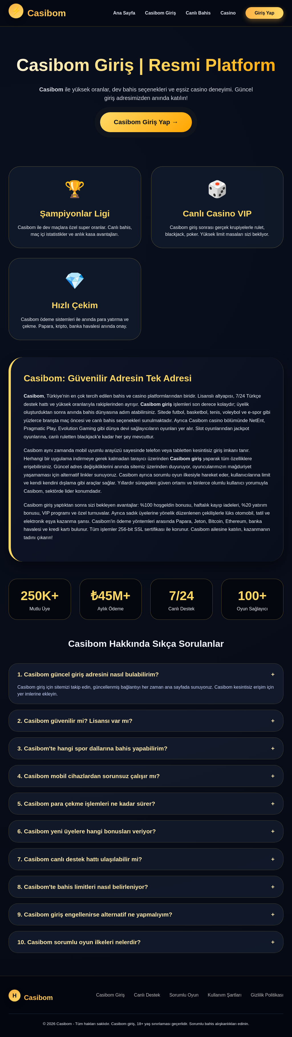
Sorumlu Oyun (183, 995)
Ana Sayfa (124, 13)
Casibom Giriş (160, 13)
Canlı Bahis (198, 13)
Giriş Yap (264, 13)
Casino (228, 13)
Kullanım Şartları (225, 995)
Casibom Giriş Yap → (146, 122)
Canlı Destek (147, 995)
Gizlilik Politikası (267, 995)
